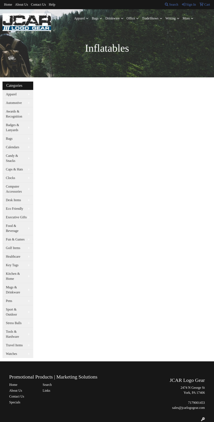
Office (131, 18)
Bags (95, 18)
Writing (171, 18)
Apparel (79, 18)
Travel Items (14, 345)
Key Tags (12, 265)
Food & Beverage (12, 228)
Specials (14, 402)
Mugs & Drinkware (13, 289)
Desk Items (13, 200)
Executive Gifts (16, 217)
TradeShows (150, 18)
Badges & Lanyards (12, 127)
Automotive (14, 103)
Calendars (12, 147)
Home (8, 4)
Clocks (10, 178)
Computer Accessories (14, 189)
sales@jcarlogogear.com (188, 407)
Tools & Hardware (12, 334)
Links (46, 390)
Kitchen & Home (13, 276)
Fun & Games (15, 239)
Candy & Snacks (12, 158)
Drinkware (112, 18)
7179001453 (196, 402)
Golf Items (13, 248)
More (186, 18)
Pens (9, 301)
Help (52, 4)
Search (171, 4)
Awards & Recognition (14, 114)
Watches (11, 354)
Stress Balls (14, 323)
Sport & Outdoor (11, 312)
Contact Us (38, 4)
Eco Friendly (14, 208)
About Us (21, 4)
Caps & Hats (14, 169)
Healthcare (13, 256)
